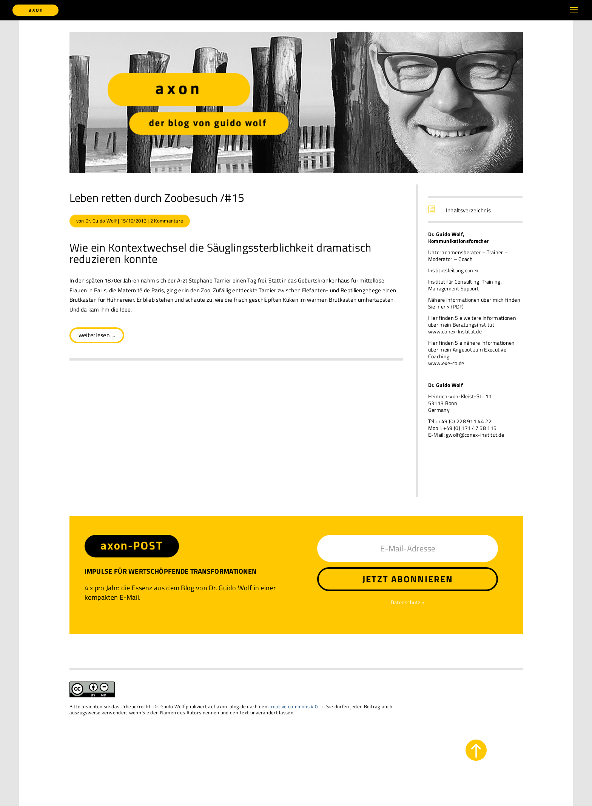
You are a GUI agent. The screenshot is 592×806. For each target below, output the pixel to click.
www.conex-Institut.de (455, 331)
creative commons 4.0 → (296, 706)
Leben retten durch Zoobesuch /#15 (157, 197)
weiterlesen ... (97, 334)
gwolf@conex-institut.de (475, 435)
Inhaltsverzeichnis (468, 210)
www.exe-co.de (446, 363)
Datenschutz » (408, 602)
